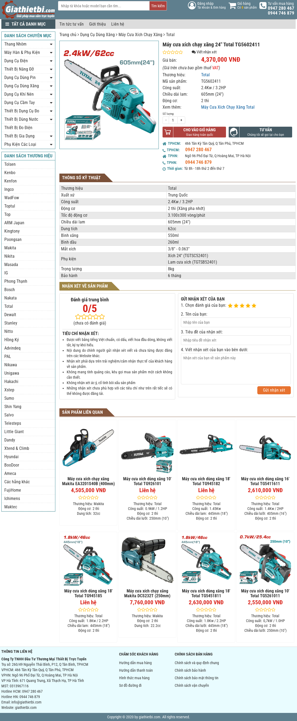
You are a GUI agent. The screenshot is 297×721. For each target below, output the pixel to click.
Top (7, 214)
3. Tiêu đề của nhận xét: (202, 331)
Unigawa (11, 373)
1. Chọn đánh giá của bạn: (203, 305)
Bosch (9, 289)
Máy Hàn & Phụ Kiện (22, 52)
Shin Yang (12, 406)
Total (170, 34)
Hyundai (11, 456)
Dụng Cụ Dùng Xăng (97, 34)
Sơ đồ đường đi (130, 685)
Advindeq (12, 348)
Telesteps (12, 423)
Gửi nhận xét (274, 390)
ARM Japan (14, 222)
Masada (11, 264)
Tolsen (10, 164)
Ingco (9, 189)
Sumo (9, 398)
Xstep (9, 389)
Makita (10, 247)
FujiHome (12, 490)
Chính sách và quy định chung (197, 663)
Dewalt (10, 314)
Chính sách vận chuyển (192, 685)
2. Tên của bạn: (194, 314)
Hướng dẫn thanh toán (136, 670)
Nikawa (10, 364)
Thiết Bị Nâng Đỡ (19, 69)
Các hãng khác (17, 481)
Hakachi (11, 381)
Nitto (8, 331)
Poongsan (13, 239)
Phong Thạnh (15, 281)
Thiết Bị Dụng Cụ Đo (21, 110)
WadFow (11, 197)
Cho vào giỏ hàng (199, 129)
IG (6, 272)
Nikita (9, 256)
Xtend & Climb (16, 448)
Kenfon (10, 181)
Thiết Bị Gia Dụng (19, 136)
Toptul (9, 206)
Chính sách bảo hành (190, 670)
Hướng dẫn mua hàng (135, 663)
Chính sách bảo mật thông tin (196, 678)
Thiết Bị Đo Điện (18, 127)
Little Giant (14, 431)
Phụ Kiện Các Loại (20, 144)
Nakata (10, 298)
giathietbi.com (26, 707)
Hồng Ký (11, 339)
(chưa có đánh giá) (89, 323)
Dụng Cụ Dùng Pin (20, 77)
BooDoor (11, 465)
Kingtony (12, 231)
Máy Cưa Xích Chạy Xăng (140, 34)
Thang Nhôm (15, 44)
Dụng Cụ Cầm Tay (19, 102)
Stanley (10, 323)
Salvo (9, 415)
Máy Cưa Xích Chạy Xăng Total (228, 107)
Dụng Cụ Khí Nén (19, 94)
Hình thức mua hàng (134, 678)
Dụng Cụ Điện (16, 60)
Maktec (10, 506)
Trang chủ (67, 34)
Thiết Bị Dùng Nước (21, 119)
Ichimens (12, 498)
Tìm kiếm (158, 6)
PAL (7, 356)
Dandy (9, 440)
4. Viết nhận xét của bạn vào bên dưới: (214, 349)
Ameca (10, 473)
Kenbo (9, 172)
